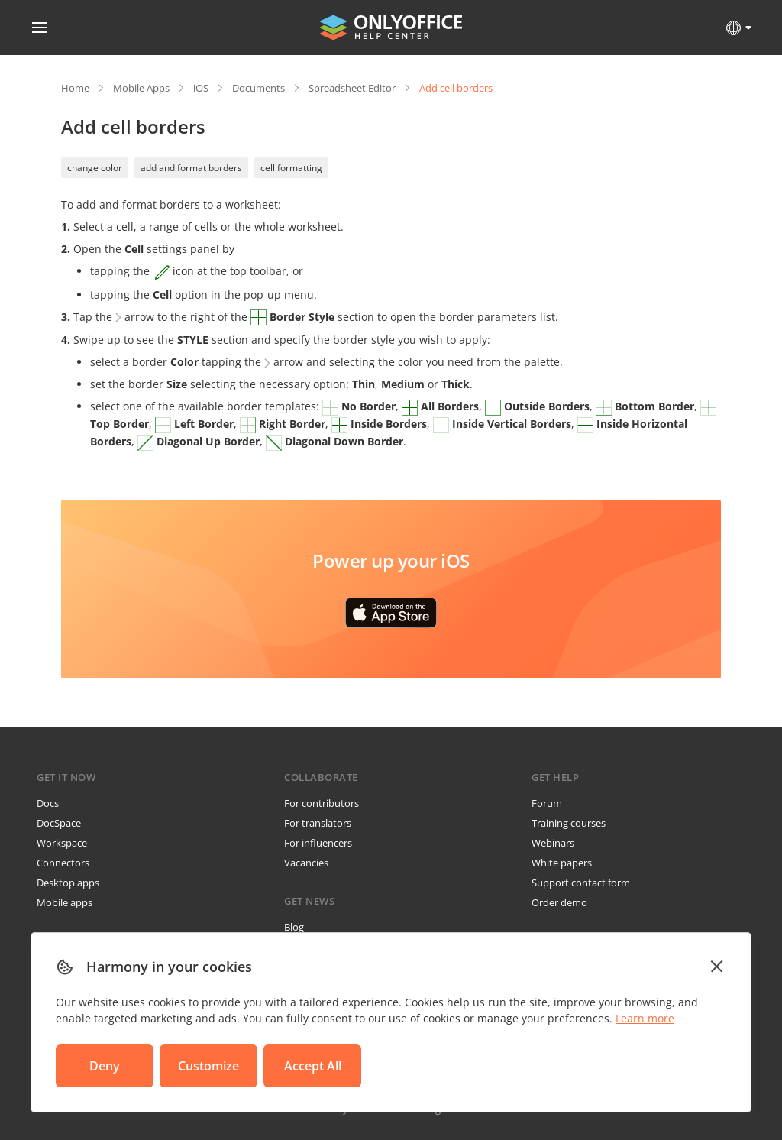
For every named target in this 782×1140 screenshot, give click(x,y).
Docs (48, 803)
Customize (208, 1065)
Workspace (62, 843)
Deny (104, 1065)
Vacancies (306, 863)
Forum (547, 803)
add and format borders (191, 167)
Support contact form (581, 882)
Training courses (569, 823)
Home (75, 88)
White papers (562, 863)
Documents (258, 88)
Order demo (559, 902)
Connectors (63, 863)
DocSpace (59, 823)
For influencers (318, 843)
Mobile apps (64, 902)
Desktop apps (68, 882)
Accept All (312, 1065)
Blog (294, 927)
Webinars (553, 843)
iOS (200, 88)
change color (94, 167)
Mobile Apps (141, 88)
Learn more (645, 1018)
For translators (317, 823)
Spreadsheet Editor (352, 88)
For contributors (321, 803)
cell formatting (291, 167)
